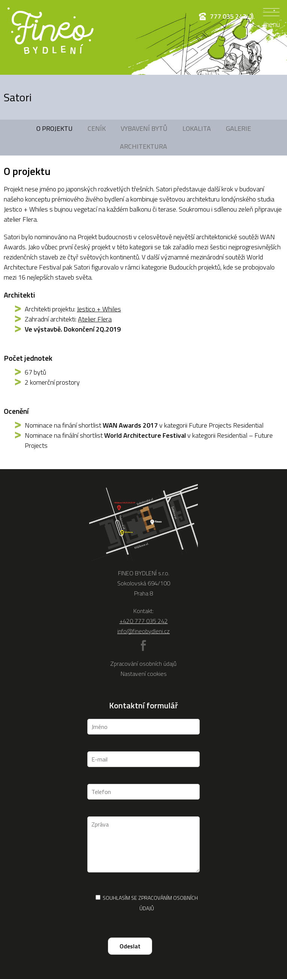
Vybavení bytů (144, 128)
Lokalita (196, 128)
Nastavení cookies (144, 673)
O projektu (54, 128)
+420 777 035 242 (144, 620)
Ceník (97, 128)
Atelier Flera (95, 319)
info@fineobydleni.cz (143, 631)
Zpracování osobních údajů (143, 663)
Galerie (238, 128)
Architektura (143, 146)
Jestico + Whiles (99, 309)
